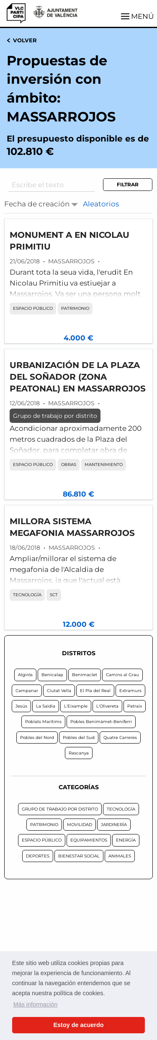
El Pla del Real (95, 690)
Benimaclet (84, 674)
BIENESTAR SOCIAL (79, 856)
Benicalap (52, 674)
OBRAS (68, 464)
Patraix (134, 706)
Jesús (21, 706)
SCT (54, 594)
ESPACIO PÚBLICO (33, 308)
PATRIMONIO (75, 308)
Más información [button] (35, 1004)
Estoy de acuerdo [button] (79, 1025)
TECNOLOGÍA (27, 594)
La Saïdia (45, 706)
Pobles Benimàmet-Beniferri (101, 721)
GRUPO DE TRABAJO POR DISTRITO (60, 809)
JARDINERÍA (114, 824)
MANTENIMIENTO (104, 464)
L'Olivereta (107, 706)
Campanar (26, 690)
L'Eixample (76, 706)
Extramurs (130, 690)
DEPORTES (37, 856)
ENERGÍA (126, 840)
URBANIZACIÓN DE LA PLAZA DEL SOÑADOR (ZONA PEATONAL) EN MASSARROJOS (78, 377)
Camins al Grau (122, 674)
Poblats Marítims (43, 721)
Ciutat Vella (59, 690)
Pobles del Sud (79, 737)
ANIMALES (119, 856)
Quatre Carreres (120, 737)
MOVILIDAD (79, 824)
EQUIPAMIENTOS (88, 840)
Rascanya (79, 753)
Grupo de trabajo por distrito (55, 416)
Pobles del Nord (37, 737)
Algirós (25, 674)
